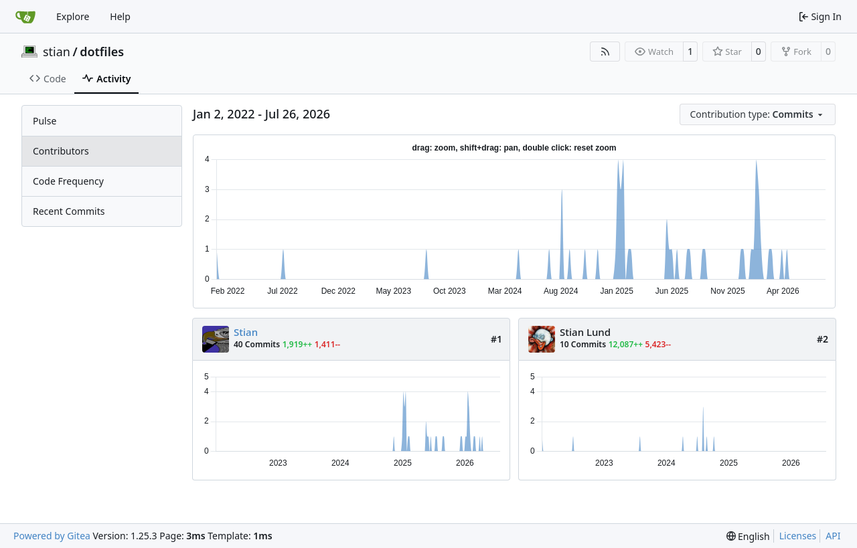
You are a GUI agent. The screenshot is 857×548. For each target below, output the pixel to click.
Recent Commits (68, 211)
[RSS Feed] (605, 51)
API (833, 535)
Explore (72, 16)
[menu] (758, 114)
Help (120, 16)
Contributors (61, 151)
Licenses (798, 535)
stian (56, 51)
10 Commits (583, 344)
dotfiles (102, 51)
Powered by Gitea (51, 535)
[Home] (25, 17)
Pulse (44, 120)
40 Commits (257, 344)
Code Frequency (68, 181)
